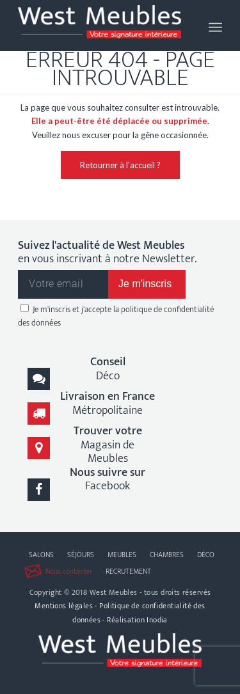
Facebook (107, 479)
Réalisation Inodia (137, 619)
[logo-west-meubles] (99, 25)
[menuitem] (215, 25)
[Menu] (215, 25)
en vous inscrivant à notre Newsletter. (107, 253)
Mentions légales (64, 605)
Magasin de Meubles (108, 445)
